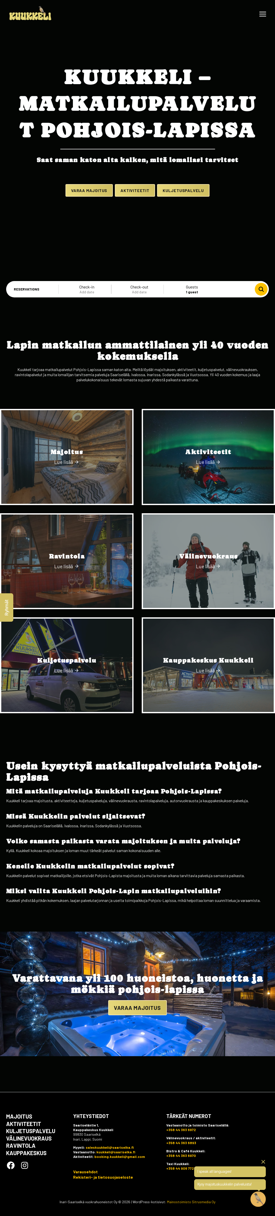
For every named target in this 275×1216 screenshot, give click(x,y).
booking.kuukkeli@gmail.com (119, 1156)
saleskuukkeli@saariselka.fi (110, 1147)
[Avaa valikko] (262, 13)
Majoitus (19, 1116)
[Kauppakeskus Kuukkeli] (208, 700)
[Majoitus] (67, 492)
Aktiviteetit (23, 1123)
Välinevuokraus (29, 1138)
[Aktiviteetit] (208, 492)
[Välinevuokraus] (208, 596)
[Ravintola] (67, 596)
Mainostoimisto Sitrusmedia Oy (191, 1202)
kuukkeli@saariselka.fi (115, 1152)
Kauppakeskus (26, 1152)
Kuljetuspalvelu (30, 1130)
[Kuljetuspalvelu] (67, 700)
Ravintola (21, 1145)
